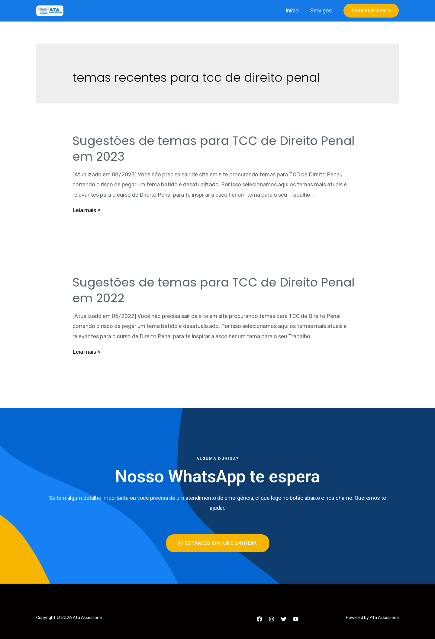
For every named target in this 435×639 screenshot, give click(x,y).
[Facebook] (259, 619)
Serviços (321, 10)
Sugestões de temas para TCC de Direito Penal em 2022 (213, 290)
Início (293, 10)
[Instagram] (271, 619)
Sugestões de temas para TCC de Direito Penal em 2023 (213, 148)
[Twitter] (283, 619)
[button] (217, 543)
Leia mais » (86, 210)
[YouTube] (295, 619)
